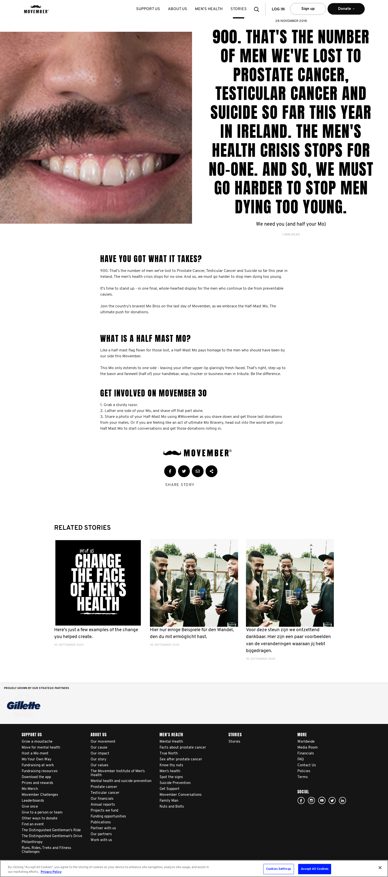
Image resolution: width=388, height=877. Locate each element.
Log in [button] (278, 9)
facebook (301, 800)
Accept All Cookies (314, 869)
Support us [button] (148, 9)
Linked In (342, 800)
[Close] (380, 867)
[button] (258, 9)
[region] (194, 868)
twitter (332, 800)
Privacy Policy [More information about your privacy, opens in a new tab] (51, 872)
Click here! (311, 800)
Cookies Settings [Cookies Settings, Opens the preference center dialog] (278, 869)
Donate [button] (346, 11)
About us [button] (177, 9)
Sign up (308, 9)
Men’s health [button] (209, 9)
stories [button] (238, 9)
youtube (321, 800)
